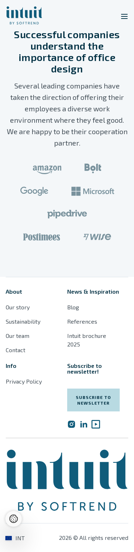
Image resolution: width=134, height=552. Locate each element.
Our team (17, 335)
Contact (15, 349)
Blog (73, 307)
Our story (18, 307)
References (82, 321)
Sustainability (23, 321)
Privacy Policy (24, 381)
